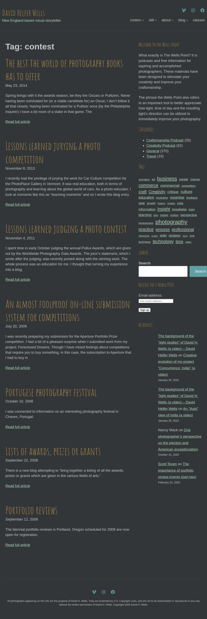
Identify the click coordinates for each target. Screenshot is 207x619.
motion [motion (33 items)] (174, 215)
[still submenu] (156, 20)
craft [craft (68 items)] (143, 191)
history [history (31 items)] (161, 203)
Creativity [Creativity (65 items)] (157, 191)
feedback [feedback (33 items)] (192, 197)
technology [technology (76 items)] (163, 241)
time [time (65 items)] (179, 241)
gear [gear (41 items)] (142, 203)
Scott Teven (167, 464)
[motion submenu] (143, 20)
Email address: (150, 295)
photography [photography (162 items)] (171, 222)
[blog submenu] (187, 20)
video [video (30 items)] (188, 242)
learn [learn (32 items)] (192, 209)
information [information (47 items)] (147, 209)
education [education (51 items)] (146, 197)
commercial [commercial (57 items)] (169, 185)
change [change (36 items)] (195, 179)
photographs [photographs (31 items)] (146, 223)
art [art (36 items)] (153, 179)
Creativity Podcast (160, 145)
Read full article (17, 122)
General (152, 151)
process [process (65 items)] (163, 229)
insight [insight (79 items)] (163, 209)
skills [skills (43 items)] (163, 235)
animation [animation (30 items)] (144, 179)
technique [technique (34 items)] (145, 241)
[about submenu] (173, 20)
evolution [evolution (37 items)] (162, 197)
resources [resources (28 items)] (144, 235)
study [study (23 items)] (185, 236)
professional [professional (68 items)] (183, 229)
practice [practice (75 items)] (146, 229)
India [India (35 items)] (180, 203)
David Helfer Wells (23, 12)
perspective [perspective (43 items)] (188, 215)
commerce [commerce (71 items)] (148, 185)
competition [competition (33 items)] (189, 185)
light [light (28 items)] (155, 215)
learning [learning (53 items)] (145, 215)
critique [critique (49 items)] (173, 192)
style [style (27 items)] (192, 235)
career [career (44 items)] (183, 179)
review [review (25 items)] (154, 236)
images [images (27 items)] (171, 203)
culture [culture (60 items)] (186, 192)
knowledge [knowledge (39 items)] (179, 209)
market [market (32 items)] (164, 215)
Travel (151, 156)
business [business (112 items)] (167, 178)
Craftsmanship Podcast (164, 140)
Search (145, 263)
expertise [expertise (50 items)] (177, 197)
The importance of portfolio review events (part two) (177, 470)
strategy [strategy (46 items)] (175, 235)
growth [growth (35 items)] (151, 203)
